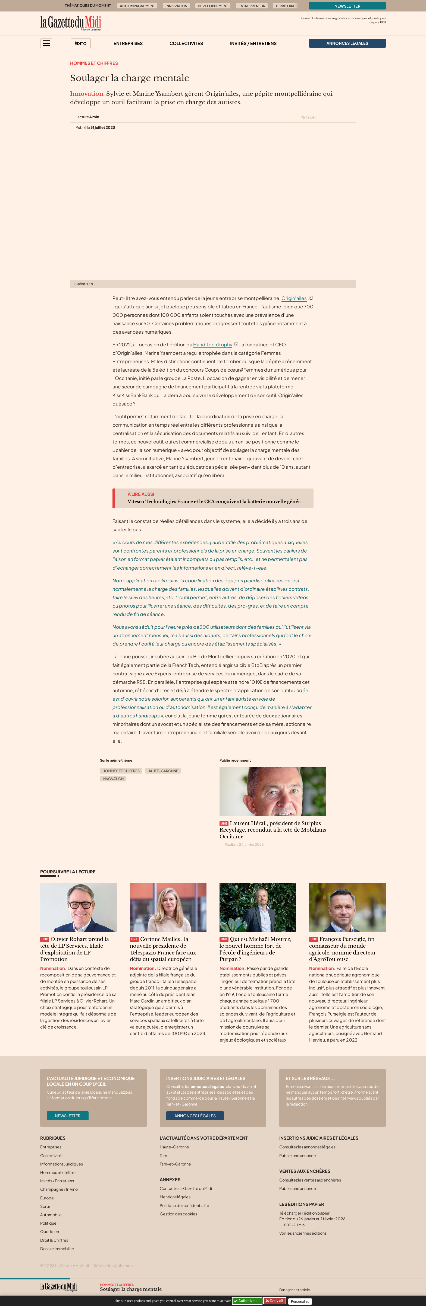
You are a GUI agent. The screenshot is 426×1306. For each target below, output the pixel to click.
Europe (47, 1197)
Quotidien (49, 1231)
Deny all (277, 1301)
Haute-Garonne (163, 771)
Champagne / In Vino (59, 1189)
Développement (213, 6)
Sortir (45, 1206)
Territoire (285, 6)
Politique (48, 1223)
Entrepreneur (252, 6)
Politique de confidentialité (184, 1205)
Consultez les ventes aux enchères (310, 1179)
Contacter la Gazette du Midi (186, 1188)
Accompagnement (137, 6)
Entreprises (128, 43)
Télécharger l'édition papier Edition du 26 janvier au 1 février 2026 (312, 1219)
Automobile (51, 1214)
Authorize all (247, 1301)
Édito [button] (80, 43)
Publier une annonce (297, 1155)
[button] (46, 43)
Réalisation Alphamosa (114, 1265)
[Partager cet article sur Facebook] (333, 117)
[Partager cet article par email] (352, 117)
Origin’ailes (294, 298)
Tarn (163, 1155)
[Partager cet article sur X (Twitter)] (323, 117)
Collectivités (186, 43)
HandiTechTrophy (212, 344)
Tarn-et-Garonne (175, 1163)
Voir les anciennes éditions (303, 1233)
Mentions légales (175, 1196)
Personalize (302, 1301)
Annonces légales (195, 1115)
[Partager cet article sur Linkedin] (342, 117)
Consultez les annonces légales (307, 1146)
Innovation (176, 6)
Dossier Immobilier (57, 1248)
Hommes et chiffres (94, 63)
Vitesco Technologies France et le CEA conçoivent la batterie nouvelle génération (216, 501)
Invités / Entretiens (253, 43)
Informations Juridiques (61, 1163)
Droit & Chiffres (54, 1240)
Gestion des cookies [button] (178, 1213)
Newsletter (347, 6)
